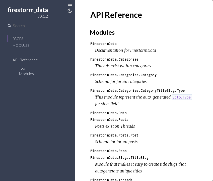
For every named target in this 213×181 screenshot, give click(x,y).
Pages (18, 38)
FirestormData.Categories (114, 59)
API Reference (25, 59)
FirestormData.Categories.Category (123, 75)
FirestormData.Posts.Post (114, 135)
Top (22, 68)
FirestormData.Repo (108, 151)
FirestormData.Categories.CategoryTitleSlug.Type (137, 90)
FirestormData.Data (108, 113)
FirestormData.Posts (109, 119)
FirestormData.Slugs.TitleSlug (119, 157)
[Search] (34, 25)
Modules (21, 45)
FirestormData (103, 43)
